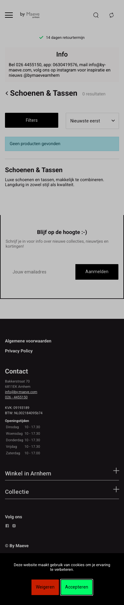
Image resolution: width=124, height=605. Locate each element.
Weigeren (45, 586)
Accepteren (76, 586)
